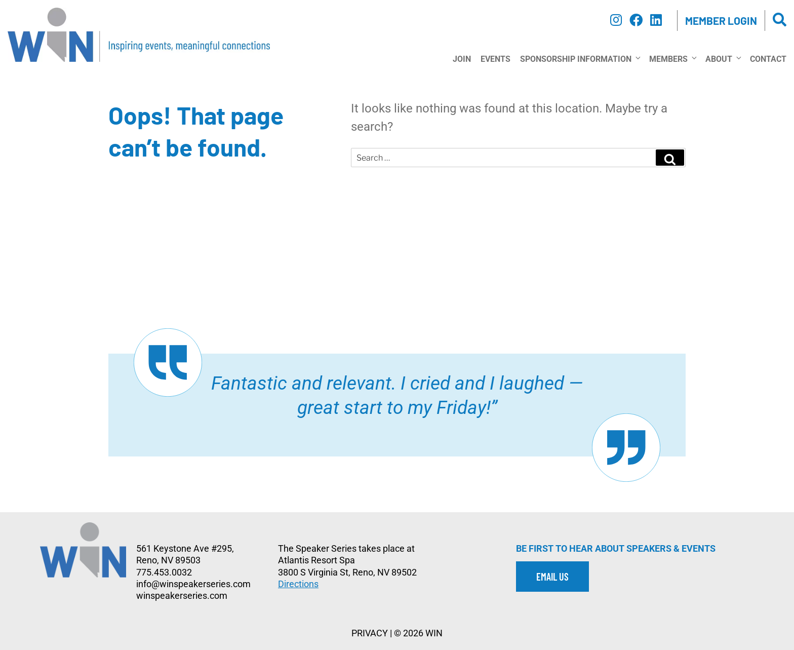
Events (495, 59)
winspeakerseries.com (181, 595)
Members (672, 59)
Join (462, 59)
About (722, 59)
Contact (768, 59)
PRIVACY (369, 633)
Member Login (721, 20)
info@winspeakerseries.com (193, 584)
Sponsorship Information (580, 59)
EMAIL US (552, 576)
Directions (298, 584)
